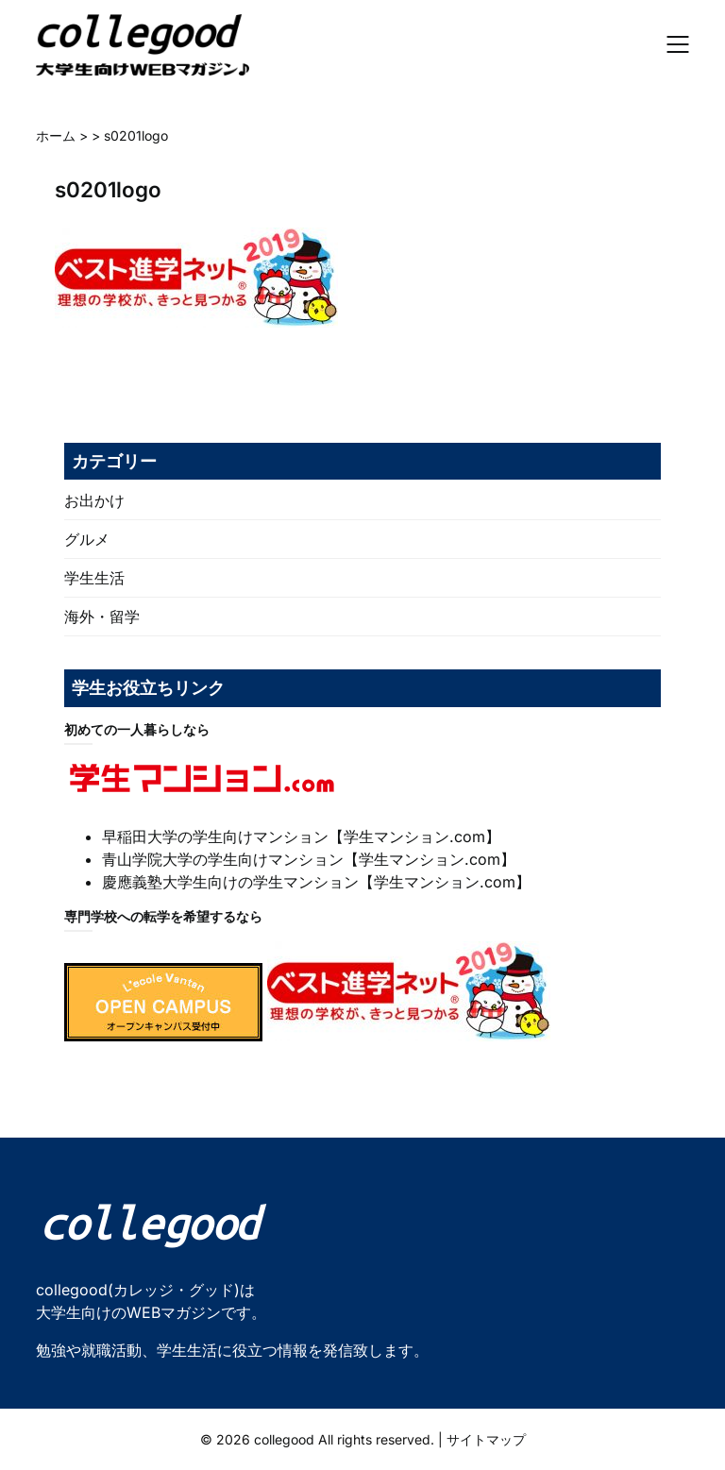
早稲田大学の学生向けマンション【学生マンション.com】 (301, 836)
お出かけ (94, 500)
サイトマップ (486, 1439)
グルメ (87, 539)
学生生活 (94, 577)
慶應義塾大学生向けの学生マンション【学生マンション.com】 (316, 881)
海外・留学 (102, 616)
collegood (284, 1439)
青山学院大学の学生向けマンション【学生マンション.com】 (308, 859)
